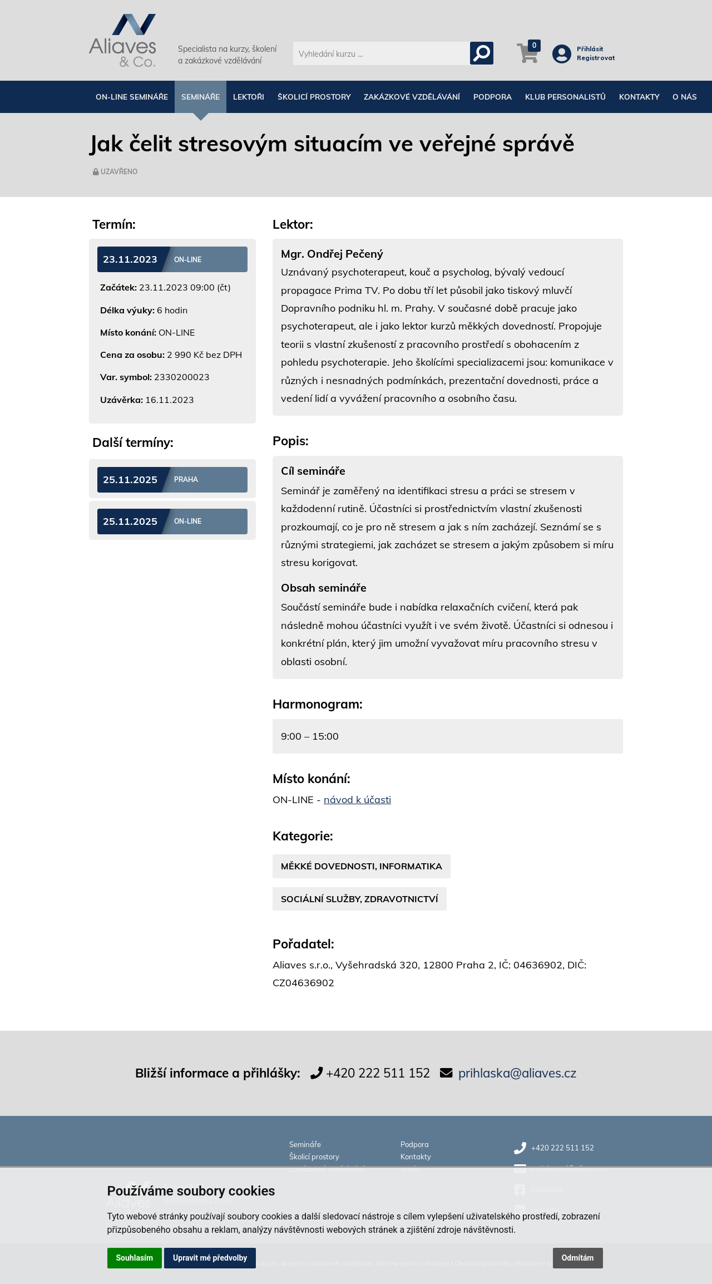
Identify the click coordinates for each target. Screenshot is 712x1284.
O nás (685, 96)
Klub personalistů (565, 96)
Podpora (492, 96)
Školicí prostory (314, 96)
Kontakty (639, 96)
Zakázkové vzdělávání (412, 96)
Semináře (200, 96)
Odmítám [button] (578, 1257)
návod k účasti (357, 799)
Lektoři (248, 96)
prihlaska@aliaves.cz (517, 1073)
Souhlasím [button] (135, 1257)
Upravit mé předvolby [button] (210, 1257)
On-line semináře (132, 96)
